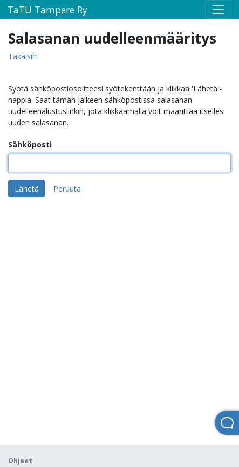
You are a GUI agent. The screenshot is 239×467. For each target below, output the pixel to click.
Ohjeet (20, 460)
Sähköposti (30, 144)
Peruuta (67, 188)
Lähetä (27, 188)
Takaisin (22, 56)
